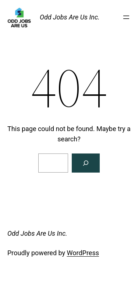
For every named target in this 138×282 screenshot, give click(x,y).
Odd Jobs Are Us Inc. (70, 17)
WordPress (83, 253)
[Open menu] (126, 17)
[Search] (86, 163)
